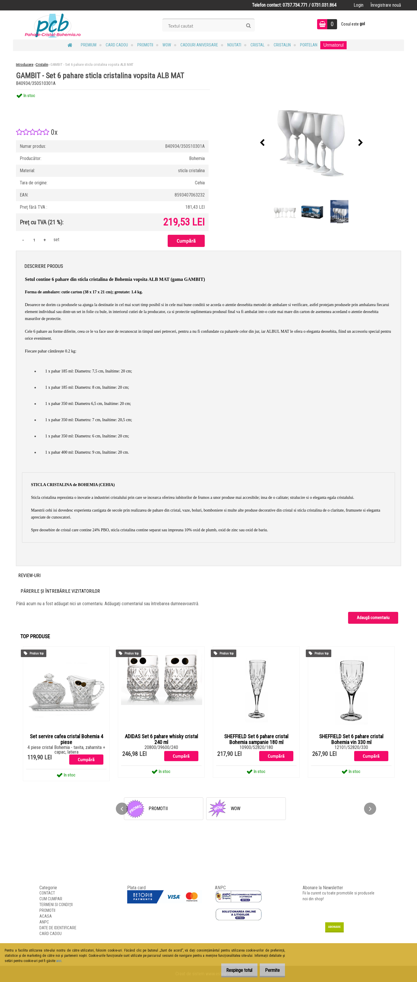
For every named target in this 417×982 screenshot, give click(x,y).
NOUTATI (234, 45)
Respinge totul (233, 970)
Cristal (257, 45)
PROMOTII (145, 45)
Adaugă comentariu (373, 617)
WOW (166, 45)
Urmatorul (333, 45)
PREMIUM (88, 45)
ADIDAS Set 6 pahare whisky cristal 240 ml (161, 739)
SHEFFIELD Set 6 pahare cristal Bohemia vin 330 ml (351, 739)
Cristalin (282, 45)
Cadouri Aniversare (199, 45)
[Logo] (53, 24)
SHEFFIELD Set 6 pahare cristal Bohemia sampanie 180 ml (256, 739)
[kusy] (34, 240)
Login (358, 5)
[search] (248, 25)
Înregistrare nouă (385, 5)
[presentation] (262, 143)
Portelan (308, 45)
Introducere (24, 64)
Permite (270, 970)
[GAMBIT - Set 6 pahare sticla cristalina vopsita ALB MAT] (311, 143)
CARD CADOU (117, 45)
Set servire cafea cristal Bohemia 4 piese (66, 739)
